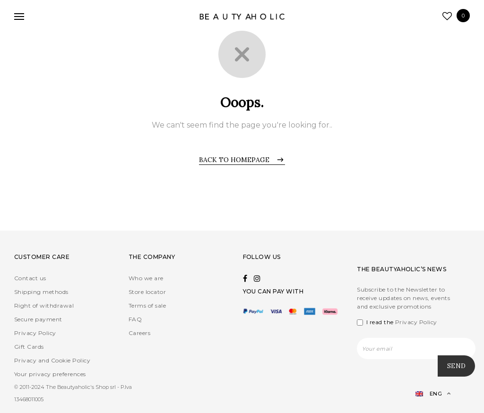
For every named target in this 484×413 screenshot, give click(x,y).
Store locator (147, 291)
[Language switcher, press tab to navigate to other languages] (429, 394)
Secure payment (38, 319)
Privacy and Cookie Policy (52, 360)
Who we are (146, 278)
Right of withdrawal (44, 305)
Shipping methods (41, 291)
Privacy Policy (35, 332)
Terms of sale (147, 305)
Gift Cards (29, 346)
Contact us (30, 278)
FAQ (135, 319)
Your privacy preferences (50, 374)
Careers (139, 332)
